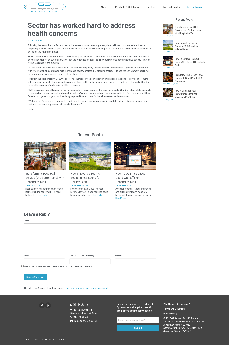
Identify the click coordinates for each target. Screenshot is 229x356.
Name (26, 256)
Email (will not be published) (81, 256)
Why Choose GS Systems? (176, 304)
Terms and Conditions (174, 309)
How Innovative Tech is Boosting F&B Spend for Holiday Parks (186, 46)
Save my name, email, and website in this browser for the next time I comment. (58, 267)
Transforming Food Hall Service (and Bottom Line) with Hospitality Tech (188, 30)
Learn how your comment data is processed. (86, 288)
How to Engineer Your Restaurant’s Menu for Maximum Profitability (186, 94)
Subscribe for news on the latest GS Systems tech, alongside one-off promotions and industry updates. (135, 307)
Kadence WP (59, 340)
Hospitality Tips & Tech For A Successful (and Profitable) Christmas (189, 78)
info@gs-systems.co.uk (83, 321)
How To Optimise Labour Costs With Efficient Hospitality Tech (190, 62)
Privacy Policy (170, 313)
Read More (43, 195)
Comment (28, 221)
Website (118, 256)
